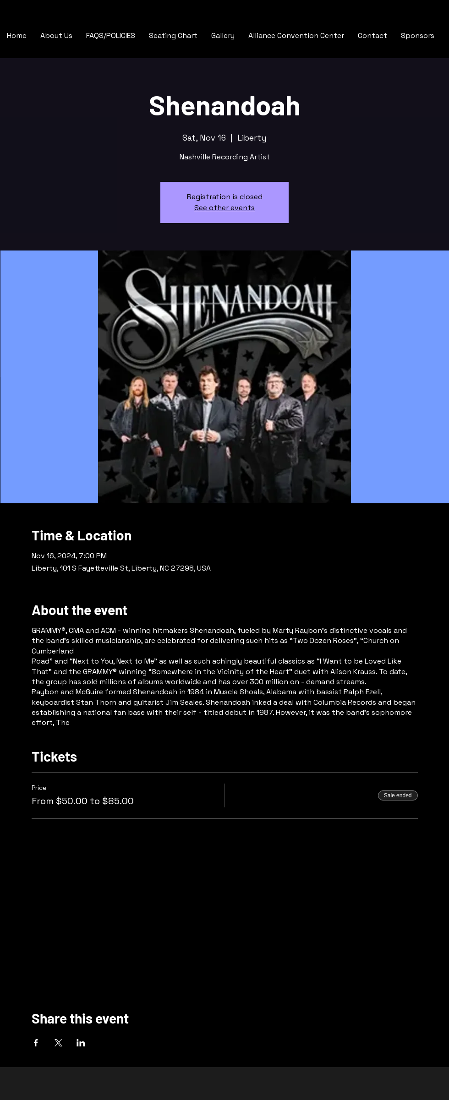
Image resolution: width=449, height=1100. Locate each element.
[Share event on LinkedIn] (81, 1042)
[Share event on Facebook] (36, 1042)
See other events (224, 207)
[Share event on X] (58, 1042)
